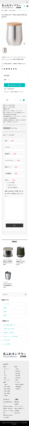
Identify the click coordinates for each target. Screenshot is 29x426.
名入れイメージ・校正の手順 (10, 336)
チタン (5, 375)
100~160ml (17, 371)
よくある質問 (6, 344)
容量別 (5, 311)
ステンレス (21, 91)
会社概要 (16, 404)
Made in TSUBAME (19, 384)
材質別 (5, 315)
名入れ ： (10, 180)
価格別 (5, 307)
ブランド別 (6, 304)
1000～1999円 (14, 91)
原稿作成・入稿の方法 (8, 332)
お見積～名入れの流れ (8, 328)
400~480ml (17, 377)
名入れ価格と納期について (9, 325)
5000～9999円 (7, 393)
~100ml (16, 368)
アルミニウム (7, 380)
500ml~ (16, 380)
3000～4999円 (7, 391)
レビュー (22, 100)
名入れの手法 (6, 340)
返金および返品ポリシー (19, 408)
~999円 (5, 384)
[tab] (7, 100)
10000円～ (6, 395)
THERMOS (17, 388)
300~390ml (17, 375)
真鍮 (5, 377)
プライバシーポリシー (19, 406)
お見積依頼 (16, 410)
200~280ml (17, 373)
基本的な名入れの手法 (7, 415)
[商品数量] (11, 79)
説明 (7, 100)
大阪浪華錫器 (18, 386)
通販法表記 (16, 401)
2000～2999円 (7, 388)
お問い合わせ (17, 413)
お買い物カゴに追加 (15, 85)
